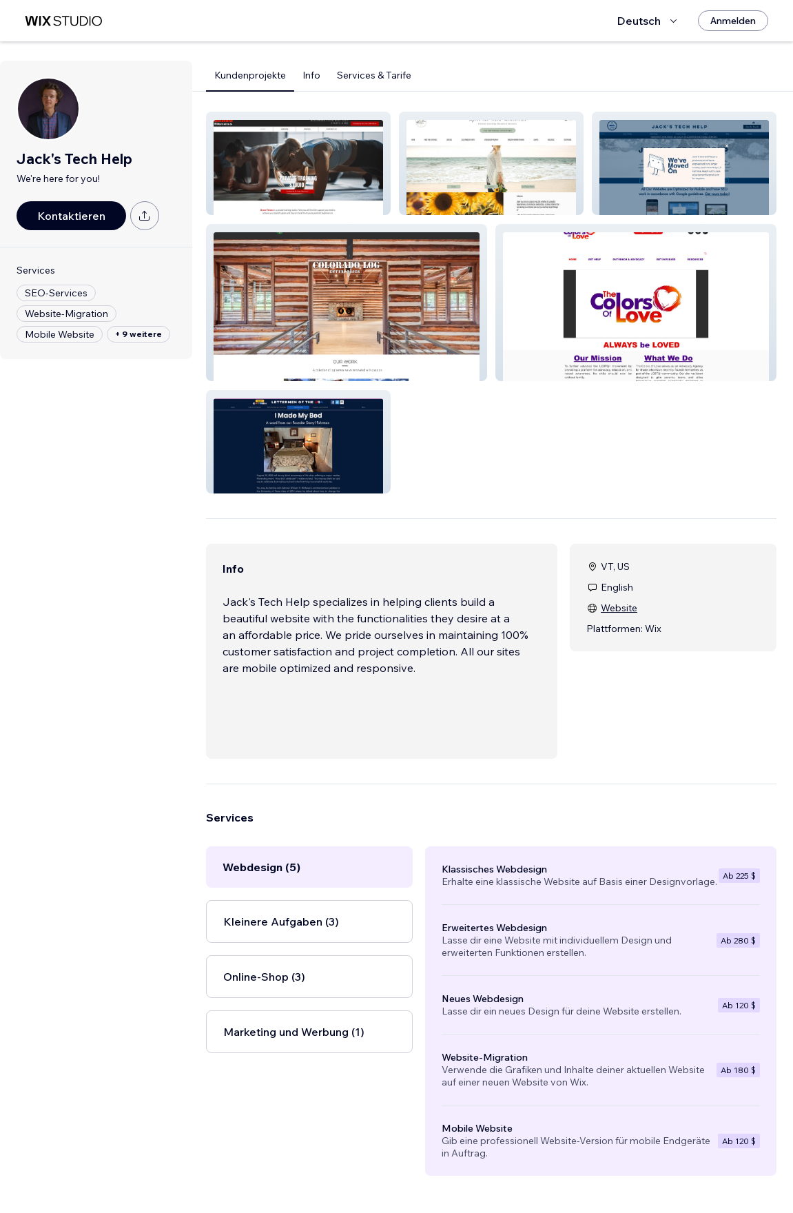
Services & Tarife (374, 75)
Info (311, 75)
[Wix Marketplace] (63, 21)
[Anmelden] (733, 20)
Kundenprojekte (250, 75)
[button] (298, 163)
